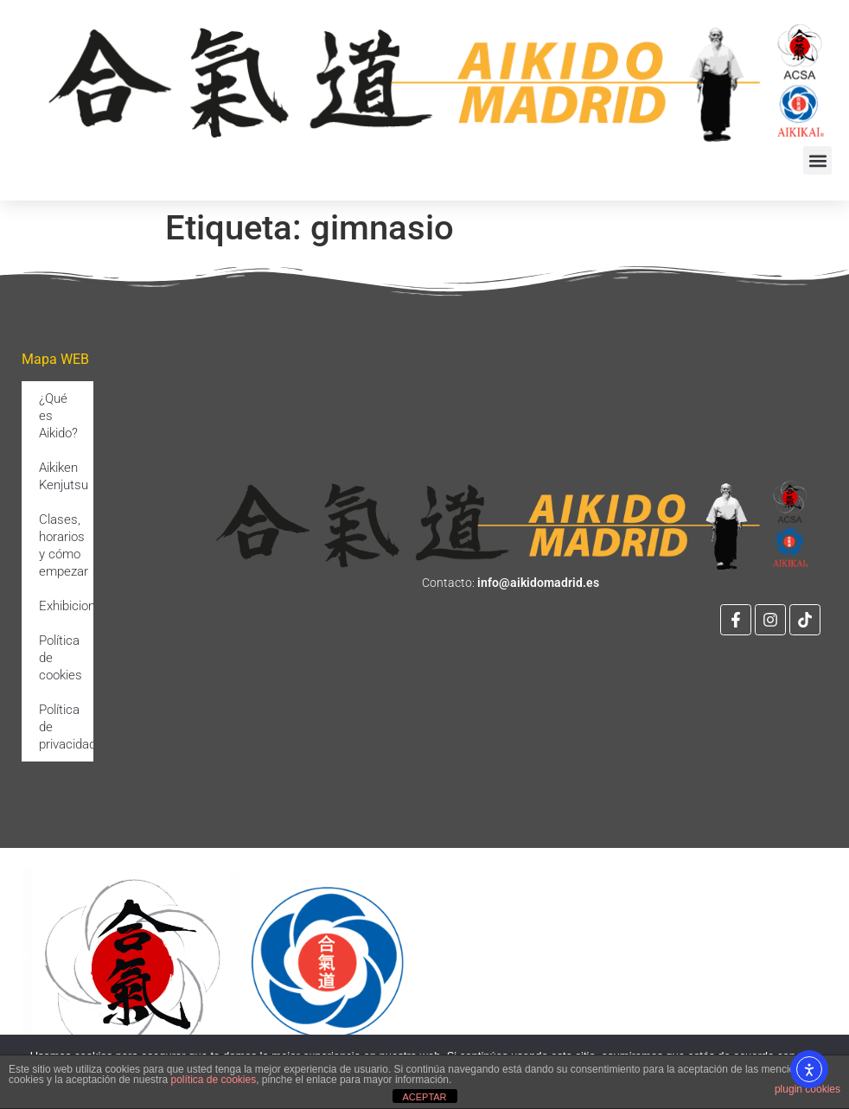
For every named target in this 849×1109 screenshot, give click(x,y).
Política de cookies (60, 658)
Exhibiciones (66, 606)
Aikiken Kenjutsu (63, 476)
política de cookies (213, 1080)
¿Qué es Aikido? (58, 416)
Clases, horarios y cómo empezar (63, 545)
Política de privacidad (66, 727)
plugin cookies (807, 1089)
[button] (817, 160)
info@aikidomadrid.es (538, 583)
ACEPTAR (424, 1097)
